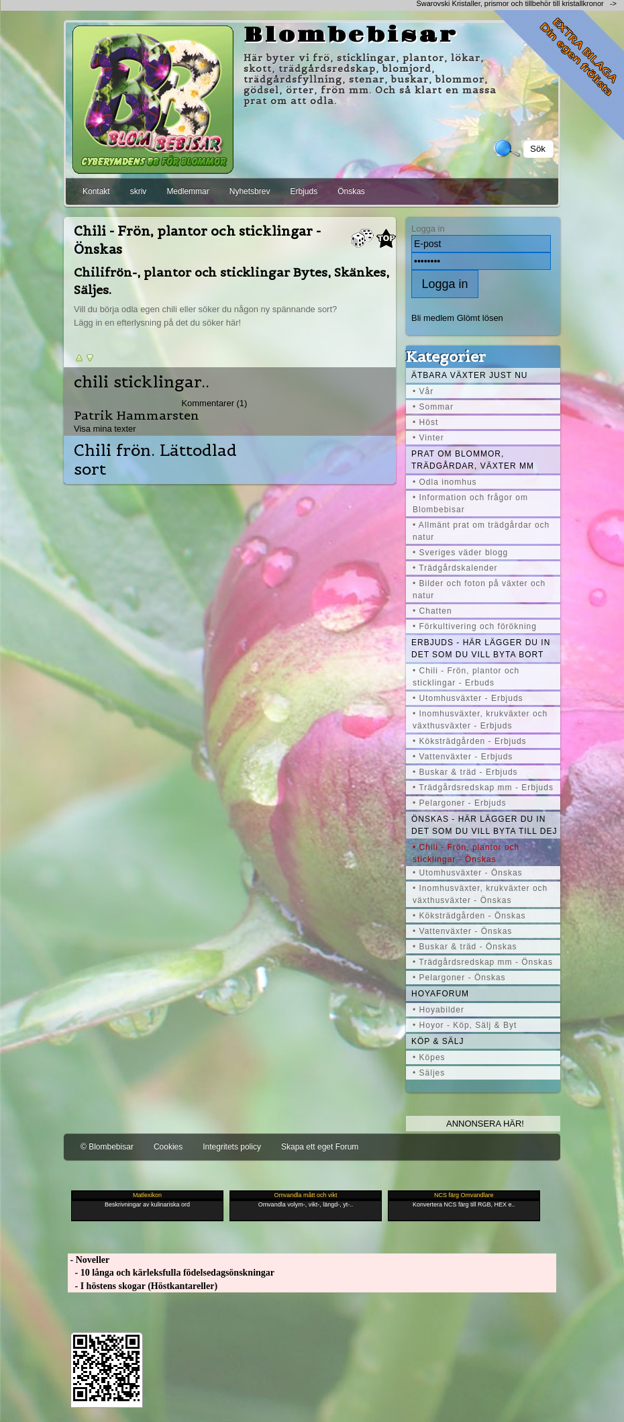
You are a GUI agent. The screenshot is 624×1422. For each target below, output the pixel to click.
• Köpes (429, 1057)
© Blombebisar (107, 1146)
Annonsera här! (485, 1124)
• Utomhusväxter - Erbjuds (468, 698)
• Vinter (428, 437)
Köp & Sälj (437, 1041)
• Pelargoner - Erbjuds (460, 803)
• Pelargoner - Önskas (459, 977)
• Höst (425, 422)
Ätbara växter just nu (469, 375)
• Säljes (429, 1073)
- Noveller (88, 1260)
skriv (138, 191)
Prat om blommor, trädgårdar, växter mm (472, 460)
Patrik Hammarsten (136, 415)
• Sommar (433, 407)
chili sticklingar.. (141, 382)
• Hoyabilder (438, 1009)
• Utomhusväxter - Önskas (468, 873)
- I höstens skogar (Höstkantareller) (142, 1286)
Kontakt (96, 191)
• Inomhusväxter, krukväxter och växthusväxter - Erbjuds (480, 719)
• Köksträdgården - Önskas (469, 915)
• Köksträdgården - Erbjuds (470, 741)
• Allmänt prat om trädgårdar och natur (481, 531)
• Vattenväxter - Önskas (462, 931)
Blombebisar (351, 35)
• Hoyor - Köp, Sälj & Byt (465, 1025)
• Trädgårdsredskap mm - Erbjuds (483, 787)
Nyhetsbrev (249, 191)
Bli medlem (432, 318)
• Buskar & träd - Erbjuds (465, 772)
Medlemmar (187, 191)
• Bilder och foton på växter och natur (479, 589)
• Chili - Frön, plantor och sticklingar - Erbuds (466, 677)
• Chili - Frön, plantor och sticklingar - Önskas (466, 853)
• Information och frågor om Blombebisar (470, 503)
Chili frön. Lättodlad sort (155, 460)
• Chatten (432, 611)
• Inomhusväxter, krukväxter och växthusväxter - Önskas (480, 894)
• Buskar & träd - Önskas (465, 946)
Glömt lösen (480, 318)
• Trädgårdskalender (455, 568)
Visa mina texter (105, 429)
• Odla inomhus (445, 482)
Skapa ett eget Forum (319, 1146)
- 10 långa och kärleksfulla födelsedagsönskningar (171, 1273)
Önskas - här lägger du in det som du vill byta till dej (484, 825)
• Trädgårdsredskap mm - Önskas (483, 962)
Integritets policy (232, 1146)
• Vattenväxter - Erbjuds (463, 756)
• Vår (423, 391)
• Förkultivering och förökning (475, 626)
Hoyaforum (440, 993)
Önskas (351, 191)
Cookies (168, 1146)
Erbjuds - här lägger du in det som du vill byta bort (480, 648)
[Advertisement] (158, 5)
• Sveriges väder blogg (460, 552)
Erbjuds (303, 191)
